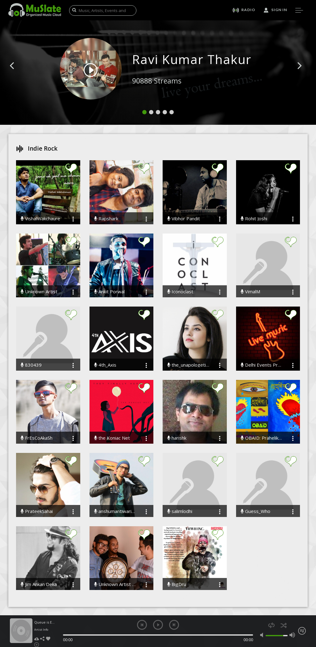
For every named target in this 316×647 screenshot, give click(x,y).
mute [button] (263, 635)
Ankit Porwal (109, 291)
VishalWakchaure (40, 218)
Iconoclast (180, 291)
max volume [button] (292, 635)
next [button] (174, 625)
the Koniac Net (112, 438)
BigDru (176, 584)
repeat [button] (271, 625)
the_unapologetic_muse (188, 365)
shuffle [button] (283, 625)
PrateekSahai (37, 511)
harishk (176, 438)
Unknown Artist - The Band (115, 584)
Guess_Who (255, 511)
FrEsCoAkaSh (36, 438)
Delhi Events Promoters (262, 365)
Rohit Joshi (254, 218)
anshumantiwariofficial (115, 511)
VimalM (250, 291)
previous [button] (142, 625)
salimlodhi (179, 511)
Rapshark (106, 218)
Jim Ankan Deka (39, 584)
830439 (31, 365)
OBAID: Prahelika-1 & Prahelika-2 (262, 438)
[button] (19, 74)
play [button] (158, 625)
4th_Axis (105, 365)
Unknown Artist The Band (42, 291)
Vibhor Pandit (183, 218)
